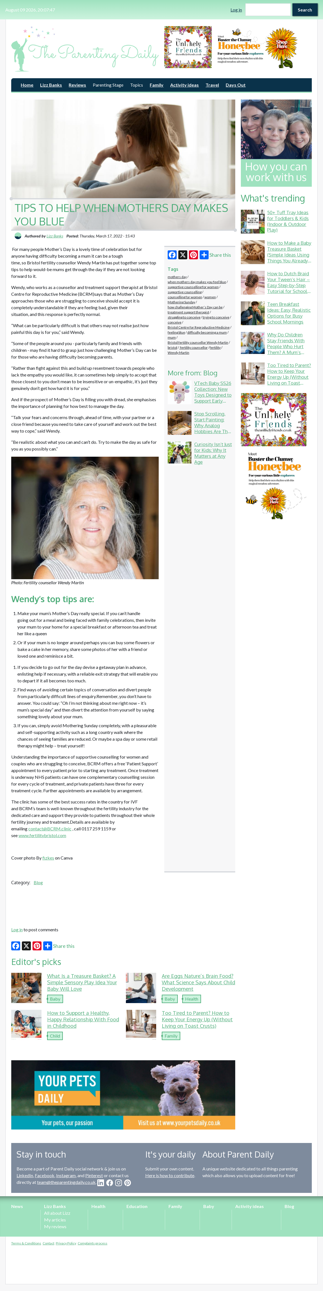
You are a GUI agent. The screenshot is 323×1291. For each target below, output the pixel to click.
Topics (136, 84)
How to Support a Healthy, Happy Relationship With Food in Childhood (83, 1019)
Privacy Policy (66, 1243)
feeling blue (176, 332)
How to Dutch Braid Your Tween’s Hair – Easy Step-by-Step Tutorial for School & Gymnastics (288, 285)
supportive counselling (185, 292)
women (210, 297)
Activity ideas (184, 84)
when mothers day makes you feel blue (197, 282)
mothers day (177, 277)
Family (156, 84)
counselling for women (185, 297)
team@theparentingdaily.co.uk (66, 1182)
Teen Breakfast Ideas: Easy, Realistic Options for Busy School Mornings (289, 312)
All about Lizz (57, 1213)
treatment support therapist (188, 312)
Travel (212, 84)
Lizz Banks (51, 84)
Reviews (77, 84)
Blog (38, 882)
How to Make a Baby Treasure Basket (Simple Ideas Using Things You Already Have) (289, 254)
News (17, 1206)
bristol (172, 347)
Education (136, 1206)
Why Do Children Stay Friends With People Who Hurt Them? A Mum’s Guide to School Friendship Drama (285, 349)
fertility (215, 347)
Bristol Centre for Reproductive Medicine (199, 327)
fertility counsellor (193, 347)
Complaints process (92, 1243)
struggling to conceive (184, 317)
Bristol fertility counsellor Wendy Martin (198, 342)
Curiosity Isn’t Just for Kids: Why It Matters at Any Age (213, 453)
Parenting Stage (108, 84)
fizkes (48, 857)
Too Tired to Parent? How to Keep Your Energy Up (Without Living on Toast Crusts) (197, 1019)
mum (172, 337)
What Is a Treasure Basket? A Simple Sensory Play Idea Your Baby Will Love (82, 982)
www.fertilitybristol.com (42, 835)
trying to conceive (216, 317)
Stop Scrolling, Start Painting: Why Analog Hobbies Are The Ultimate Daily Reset (212, 428)
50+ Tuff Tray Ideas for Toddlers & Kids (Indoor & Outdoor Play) (288, 221)
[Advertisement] (123, 905)
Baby (55, 998)
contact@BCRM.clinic (49, 828)
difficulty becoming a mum (207, 332)
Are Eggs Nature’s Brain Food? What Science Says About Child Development (198, 982)
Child (55, 1035)
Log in (236, 9)
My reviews (55, 1226)
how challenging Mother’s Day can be (195, 307)
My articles (55, 1219)
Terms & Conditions (26, 1243)
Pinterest (94, 1175)
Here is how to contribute (169, 1175)
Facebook (44, 1175)
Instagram (66, 1175)
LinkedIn (25, 1175)
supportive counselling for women (193, 287)
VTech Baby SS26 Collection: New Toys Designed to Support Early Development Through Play (213, 397)
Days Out (236, 84)
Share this (215, 254)
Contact (48, 1243)
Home (27, 84)
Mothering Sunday (181, 302)
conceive (174, 322)
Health (191, 998)
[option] (238, 47)
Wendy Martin (178, 352)
